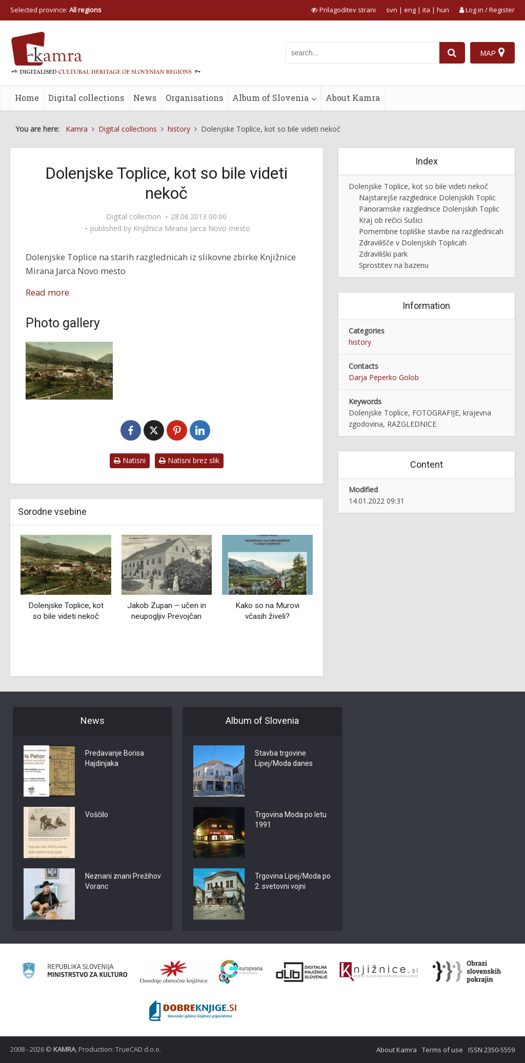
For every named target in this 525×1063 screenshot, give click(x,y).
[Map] (492, 53)
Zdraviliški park (383, 254)
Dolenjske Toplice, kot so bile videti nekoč (418, 186)
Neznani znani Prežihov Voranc (123, 881)
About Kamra (353, 97)
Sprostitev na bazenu (394, 265)
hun (443, 9)
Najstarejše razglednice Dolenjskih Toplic (427, 197)
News (144, 97)
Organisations (194, 97)
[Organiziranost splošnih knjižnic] (173, 972)
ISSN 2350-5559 (491, 1049)
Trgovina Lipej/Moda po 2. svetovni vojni (293, 881)
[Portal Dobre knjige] (192, 1011)
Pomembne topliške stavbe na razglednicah (431, 231)
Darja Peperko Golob (384, 377)
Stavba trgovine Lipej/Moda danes (284, 758)
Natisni (130, 460)
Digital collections (86, 97)
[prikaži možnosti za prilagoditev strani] (343, 9)
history (360, 342)
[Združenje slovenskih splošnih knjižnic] (378, 972)
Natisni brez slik (189, 460)
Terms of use (442, 1049)
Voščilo (96, 814)
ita (426, 9)
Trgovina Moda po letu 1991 (291, 819)
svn (391, 9)
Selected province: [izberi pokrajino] (56, 9)
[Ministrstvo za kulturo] (74, 972)
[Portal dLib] (302, 972)
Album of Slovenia (270, 97)
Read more (47, 292)
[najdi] (452, 53)
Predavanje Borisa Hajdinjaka (114, 758)
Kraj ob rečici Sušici (390, 220)
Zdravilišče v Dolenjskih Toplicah (413, 242)
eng (410, 9)
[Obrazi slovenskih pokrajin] (467, 972)
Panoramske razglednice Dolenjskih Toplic (429, 209)
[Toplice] (69, 371)
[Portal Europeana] (241, 972)
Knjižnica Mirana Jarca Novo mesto (191, 228)
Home (27, 97)
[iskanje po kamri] (362, 53)
